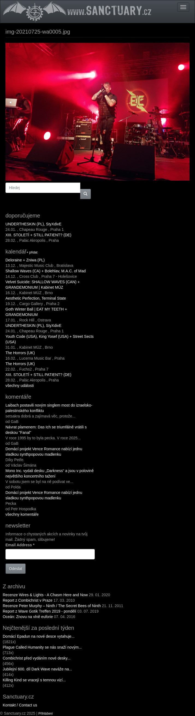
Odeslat (15, 568)
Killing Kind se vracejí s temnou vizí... (34, 680)
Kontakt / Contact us (20, 705)
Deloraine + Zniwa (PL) (25, 260)
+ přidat (31, 252)
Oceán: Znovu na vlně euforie (28, 616)
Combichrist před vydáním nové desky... (36, 658)
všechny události (19, 385)
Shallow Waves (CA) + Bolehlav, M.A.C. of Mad (45, 271)
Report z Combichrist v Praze (27, 600)
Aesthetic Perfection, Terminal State (35, 298)
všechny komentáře (22, 514)
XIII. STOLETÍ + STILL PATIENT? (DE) (38, 235)
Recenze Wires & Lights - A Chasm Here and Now (45, 595)
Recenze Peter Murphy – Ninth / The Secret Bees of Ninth (52, 606)
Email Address (19, 545)
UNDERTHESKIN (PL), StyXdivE (33, 224)
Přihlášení (46, 713)
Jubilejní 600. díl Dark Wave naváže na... (37, 669)
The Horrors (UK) (20, 353)
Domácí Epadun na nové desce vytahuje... (39, 636)
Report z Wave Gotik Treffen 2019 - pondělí (39, 611)
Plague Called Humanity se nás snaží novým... (42, 647)
